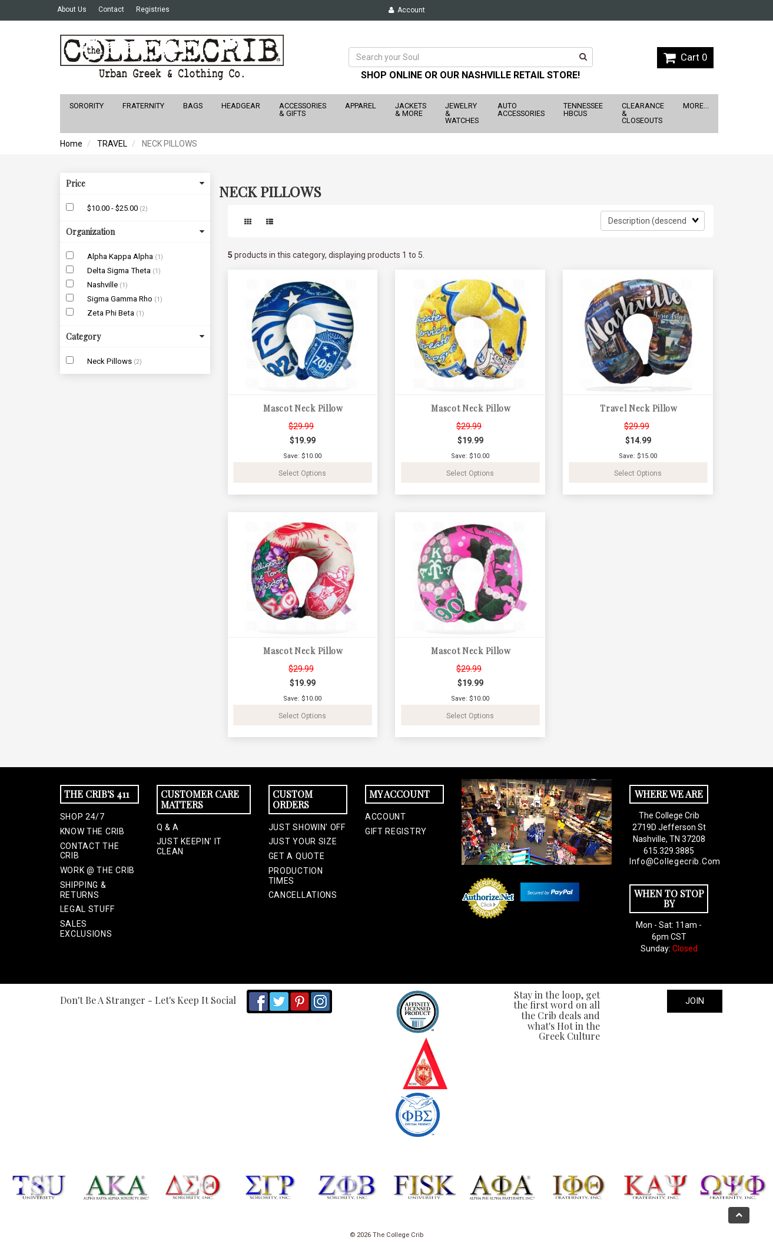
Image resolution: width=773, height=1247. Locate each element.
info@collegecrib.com (668, 861)
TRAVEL (112, 143)
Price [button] (135, 183)
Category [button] (135, 336)
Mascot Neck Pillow (303, 408)
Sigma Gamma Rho (120, 298)
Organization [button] (135, 231)
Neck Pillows (110, 361)
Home (71, 143)
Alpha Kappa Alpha (121, 256)
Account (407, 10)
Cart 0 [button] (685, 57)
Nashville (103, 284)
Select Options (302, 473)
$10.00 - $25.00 (113, 208)
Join (694, 1001)
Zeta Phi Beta (111, 313)
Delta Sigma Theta (119, 270)
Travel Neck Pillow (639, 408)
